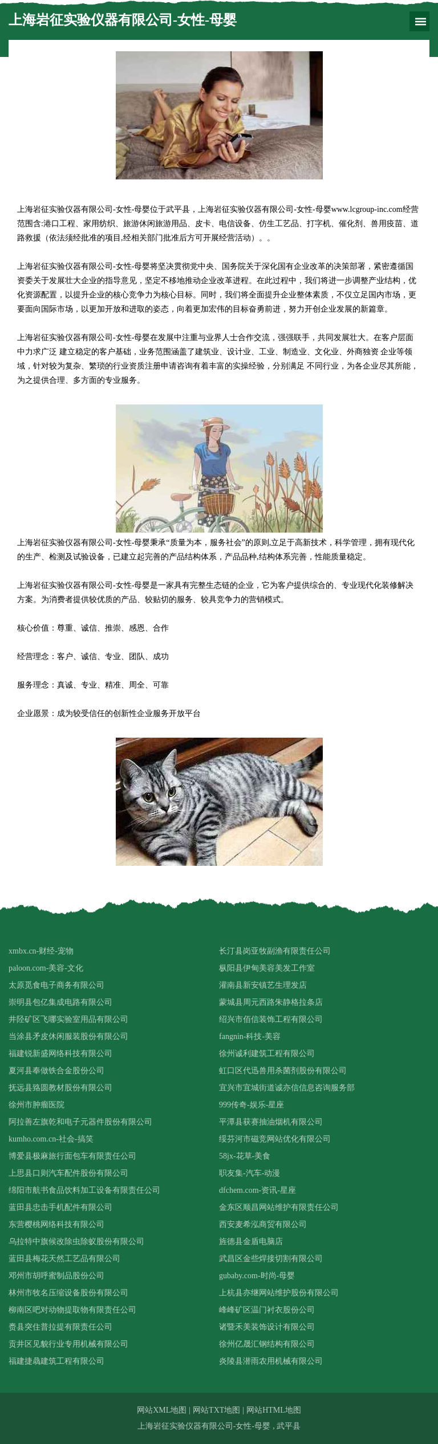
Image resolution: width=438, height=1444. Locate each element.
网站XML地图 (161, 1410)
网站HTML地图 (273, 1410)
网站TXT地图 (216, 1410)
